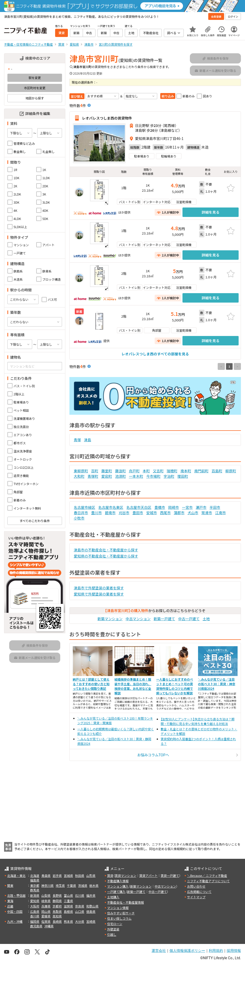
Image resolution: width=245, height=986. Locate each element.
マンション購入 (118, 886)
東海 (10, 901)
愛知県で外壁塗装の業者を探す (99, 593)
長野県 (57, 895)
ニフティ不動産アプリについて (208, 881)
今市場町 (153, 476)
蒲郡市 (179, 512)
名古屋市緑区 (84, 507)
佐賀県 (46, 921)
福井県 (90, 895)
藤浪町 (120, 470)
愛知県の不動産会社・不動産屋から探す (106, 556)
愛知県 (34, 901)
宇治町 (169, 476)
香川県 (34, 916)
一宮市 (187, 507)
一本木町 (136, 476)
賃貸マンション (125, 875)
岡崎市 (173, 507)
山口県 (79, 911)
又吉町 (158, 470)
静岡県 (57, 901)
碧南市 (110, 512)
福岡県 (34, 921)
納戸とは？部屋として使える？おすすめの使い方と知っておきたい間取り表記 (91, 684)
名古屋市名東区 (110, 507)
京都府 (57, 906)
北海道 (34, 875)
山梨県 (46, 895)
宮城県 (68, 875)
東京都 (34, 885)
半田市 (215, 507)
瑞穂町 (172, 470)
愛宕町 (106, 476)
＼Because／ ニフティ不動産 (207, 875)
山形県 (90, 875)
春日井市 (81, 512)
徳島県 (90, 911)
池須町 (120, 476)
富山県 (68, 895)
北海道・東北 (16, 875)
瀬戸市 (201, 507)
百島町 (217, 470)
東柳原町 (81, 470)
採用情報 (234, 951)
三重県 (68, 901)
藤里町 (106, 470)
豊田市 (137, 512)
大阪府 (34, 906)
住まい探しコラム (119, 918)
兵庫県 (46, 906)
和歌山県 (92, 906)
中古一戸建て (189, 618)
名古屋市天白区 (138, 507)
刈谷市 (124, 512)
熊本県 (68, 921)
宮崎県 (90, 921)
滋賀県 (68, 906)
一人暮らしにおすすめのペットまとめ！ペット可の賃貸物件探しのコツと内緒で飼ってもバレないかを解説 (174, 686)
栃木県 (94, 885)
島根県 (68, 911)
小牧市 (79, 518)
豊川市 (96, 512)
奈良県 (79, 906)
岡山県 (46, 911)
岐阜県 (46, 901)
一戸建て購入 (116, 891)
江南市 (220, 512)
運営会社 (159, 951)
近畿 (10, 906)
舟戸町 (134, 470)
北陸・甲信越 (16, 895)
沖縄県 (49, 926)
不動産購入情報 (118, 881)
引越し (111, 934)
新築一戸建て (164, 618)
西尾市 (165, 512)
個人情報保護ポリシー (187, 951)
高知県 (57, 916)
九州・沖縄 (14, 921)
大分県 (79, 921)
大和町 (79, 476)
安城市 (151, 512)
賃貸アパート (148, 875)
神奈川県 (47, 885)
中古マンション (138, 618)
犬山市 (193, 512)
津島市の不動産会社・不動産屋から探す (106, 549)
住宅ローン (114, 924)
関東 (10, 885)
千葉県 (71, 885)
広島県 (34, 911)
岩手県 (57, 875)
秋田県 (79, 875)
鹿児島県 (36, 926)
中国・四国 (14, 911)
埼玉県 (60, 885)
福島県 (34, 880)
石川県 (79, 895)
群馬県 (34, 890)
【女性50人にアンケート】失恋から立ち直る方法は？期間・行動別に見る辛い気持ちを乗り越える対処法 (198, 721)
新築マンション (109, 618)
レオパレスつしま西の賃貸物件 (107, 118)
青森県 (46, 875)
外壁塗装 (113, 929)
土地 (206, 618)
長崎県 (57, 921)
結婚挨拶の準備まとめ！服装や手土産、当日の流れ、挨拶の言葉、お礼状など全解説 (133, 686)
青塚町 (93, 476)
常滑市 (206, 512)
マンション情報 (118, 907)
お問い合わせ (196, 886)
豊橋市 (159, 507)
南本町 (185, 470)
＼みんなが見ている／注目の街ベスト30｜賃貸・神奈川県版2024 (216, 684)
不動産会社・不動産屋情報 (125, 902)
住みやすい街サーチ (121, 913)
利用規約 (216, 951)
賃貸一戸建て (170, 875)
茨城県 (82, 885)
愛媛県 (46, 916)
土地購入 (113, 897)
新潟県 (34, 895)
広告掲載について (199, 891)
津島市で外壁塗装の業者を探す (99, 587)
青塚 (77, 439)
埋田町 (182, 476)
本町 (146, 470)
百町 (94, 470)
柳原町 (230, 470)
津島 (87, 439)
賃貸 (110, 875)
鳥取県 (57, 911)
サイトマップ (196, 897)
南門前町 (201, 470)
